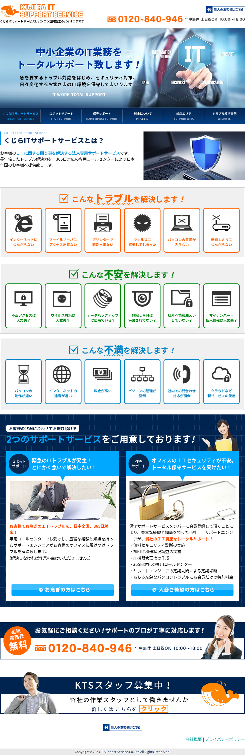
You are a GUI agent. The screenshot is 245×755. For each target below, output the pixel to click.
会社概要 (194, 739)
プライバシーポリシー (225, 739)
